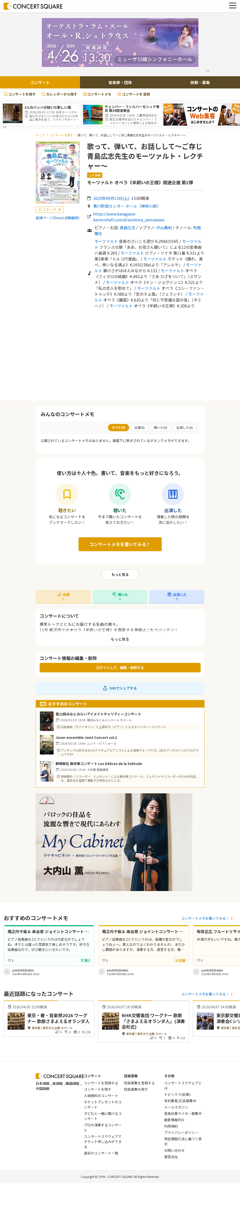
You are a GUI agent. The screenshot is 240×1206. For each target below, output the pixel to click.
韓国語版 (72, 1083)
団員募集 (131, 1075)
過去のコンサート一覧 (101, 1153)
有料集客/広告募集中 (180, 1100)
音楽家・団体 (120, 82)
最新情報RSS (174, 1119)
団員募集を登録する (139, 1082)
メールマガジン (176, 1107)
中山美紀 (164, 227)
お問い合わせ (174, 1150)
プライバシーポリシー (181, 1132)
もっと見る (120, 574)
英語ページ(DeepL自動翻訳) (58, 217)
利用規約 (171, 1126)
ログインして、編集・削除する (120, 667)
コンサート (40, 82)
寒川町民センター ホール (115, 206)
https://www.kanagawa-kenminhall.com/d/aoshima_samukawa (128, 217)
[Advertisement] (120, 354)
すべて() (118, 427)
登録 (133, 94)
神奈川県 (149, 206)
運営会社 (171, 1156)
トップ (40, 135)
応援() (140, 427)
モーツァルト (106, 241)
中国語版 (42, 1088)
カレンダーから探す (59, 94)
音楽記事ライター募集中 (183, 1113)
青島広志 (127, 227)
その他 (169, 1075)
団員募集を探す (136, 1089)
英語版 (57, 1083)
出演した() (184, 427)
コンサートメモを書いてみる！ (120, 544)
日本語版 (42, 1083)
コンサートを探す (20, 94)
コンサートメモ (97, 94)
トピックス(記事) (177, 1094)
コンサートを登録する (101, 1082)
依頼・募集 (200, 82)
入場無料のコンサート (101, 1095)
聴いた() (160, 427)
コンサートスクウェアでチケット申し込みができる (103, 1141)
